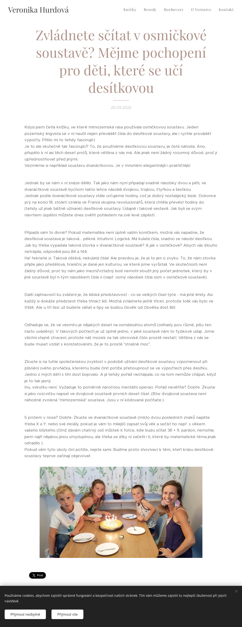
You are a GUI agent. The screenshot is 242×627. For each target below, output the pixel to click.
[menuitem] (131, 9)
